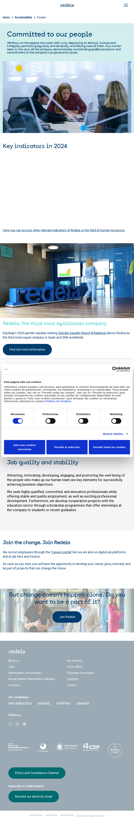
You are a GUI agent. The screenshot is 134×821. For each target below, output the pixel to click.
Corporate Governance (80, 673)
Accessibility (35, 815)
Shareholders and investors (25, 673)
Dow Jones (19, 747)
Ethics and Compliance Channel (37, 773)
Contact (71, 685)
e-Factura (14, 685)
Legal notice (51, 815)
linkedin (17, 724)
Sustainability (23, 17)
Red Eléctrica (19, 703)
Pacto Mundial (67, 747)
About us (13, 660)
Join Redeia (67, 617)
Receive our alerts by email (33, 796)
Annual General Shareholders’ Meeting (31, 679)
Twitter (10, 724)
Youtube (24, 724)
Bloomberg (115, 750)
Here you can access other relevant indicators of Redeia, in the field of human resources (64, 230)
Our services (75, 660)
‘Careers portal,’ (61, 552)
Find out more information (27, 349)
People (41, 17)
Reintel (44, 703)
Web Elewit (83, 703)
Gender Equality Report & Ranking (82, 333)
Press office (74, 666)
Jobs (11, 666)
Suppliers (73, 679)
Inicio (6, 17)
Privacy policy (67, 815)
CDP (91, 747)
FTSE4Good (43, 747)
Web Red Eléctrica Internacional (63, 703)
